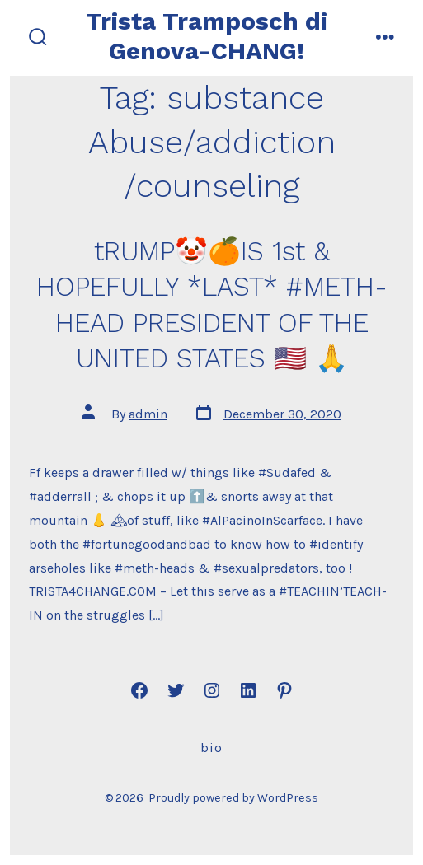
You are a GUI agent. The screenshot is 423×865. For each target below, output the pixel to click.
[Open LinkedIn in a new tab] (248, 690)
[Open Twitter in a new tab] (175, 690)
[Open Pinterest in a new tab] (284, 690)
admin (148, 414)
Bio (211, 747)
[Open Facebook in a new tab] (139, 690)
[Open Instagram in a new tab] (211, 690)
